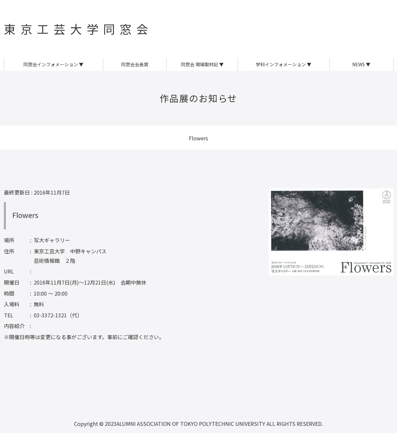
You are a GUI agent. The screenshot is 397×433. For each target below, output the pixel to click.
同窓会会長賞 (134, 64)
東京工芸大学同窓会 (78, 28)
